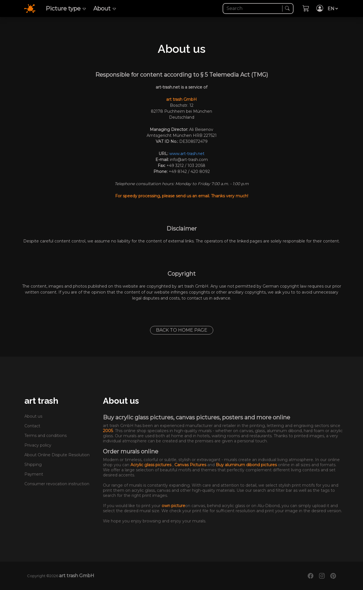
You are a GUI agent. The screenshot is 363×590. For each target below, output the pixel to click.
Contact (32, 425)
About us (33, 416)
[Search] (253, 8)
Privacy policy (37, 445)
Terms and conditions (45, 435)
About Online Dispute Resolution (57, 454)
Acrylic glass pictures (151, 464)
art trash (41, 401)
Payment (33, 474)
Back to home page (181, 330)
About (105, 8)
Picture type (66, 8)
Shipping (33, 464)
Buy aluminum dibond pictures (247, 464)
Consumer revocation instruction (56, 483)
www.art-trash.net (186, 153)
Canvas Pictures (190, 464)
